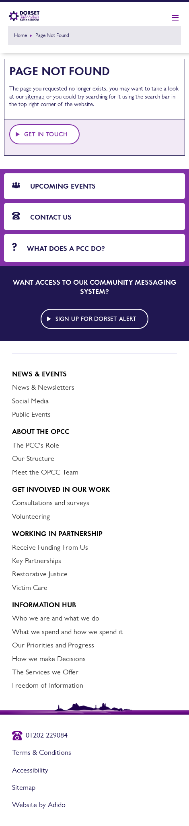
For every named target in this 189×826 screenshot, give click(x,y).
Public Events (31, 414)
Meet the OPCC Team (45, 472)
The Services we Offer (45, 672)
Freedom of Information (47, 685)
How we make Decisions (49, 659)
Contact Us (42, 217)
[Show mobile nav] (175, 18)
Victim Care (29, 588)
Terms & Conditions (41, 752)
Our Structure (33, 458)
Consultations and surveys (50, 503)
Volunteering (31, 516)
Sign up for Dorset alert (96, 319)
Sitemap (23, 787)
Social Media (30, 401)
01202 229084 (47, 735)
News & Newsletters (43, 387)
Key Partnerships (36, 561)
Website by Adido (39, 805)
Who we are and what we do (55, 618)
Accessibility (30, 770)
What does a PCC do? (58, 248)
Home (20, 35)
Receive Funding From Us (50, 547)
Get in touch (46, 134)
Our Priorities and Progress (53, 645)
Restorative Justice (40, 574)
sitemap (35, 96)
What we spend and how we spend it (67, 632)
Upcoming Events (54, 186)
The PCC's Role (35, 445)
